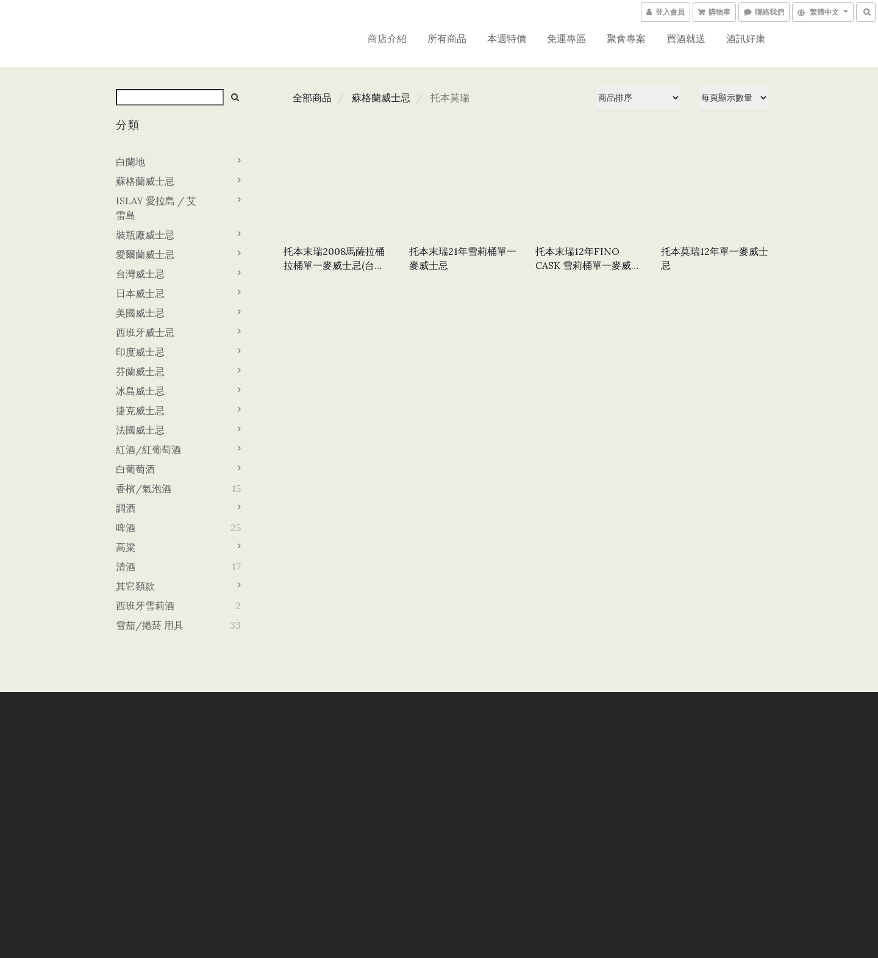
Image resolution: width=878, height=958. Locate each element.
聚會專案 (626, 38)
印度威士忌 (140, 352)
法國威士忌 (140, 430)
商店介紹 (387, 38)
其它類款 (135, 586)
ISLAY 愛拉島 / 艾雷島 (156, 208)
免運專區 (566, 38)
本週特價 (506, 38)
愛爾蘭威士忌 (145, 254)
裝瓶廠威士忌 (145, 235)
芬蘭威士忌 (140, 371)
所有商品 (446, 38)
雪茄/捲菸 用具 (150, 625)
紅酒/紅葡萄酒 (148, 449)
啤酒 (125, 527)
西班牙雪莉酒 (145, 605)
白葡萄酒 (135, 469)
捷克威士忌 (140, 410)
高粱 (125, 547)
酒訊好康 (745, 38)
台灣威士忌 (140, 274)
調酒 (125, 508)
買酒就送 (685, 38)
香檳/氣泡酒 (143, 488)
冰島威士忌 (140, 391)
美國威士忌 (140, 313)
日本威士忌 (140, 293)
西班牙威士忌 (145, 332)
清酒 (125, 566)
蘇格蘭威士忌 (145, 181)
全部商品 (312, 97)
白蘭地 (130, 161)
